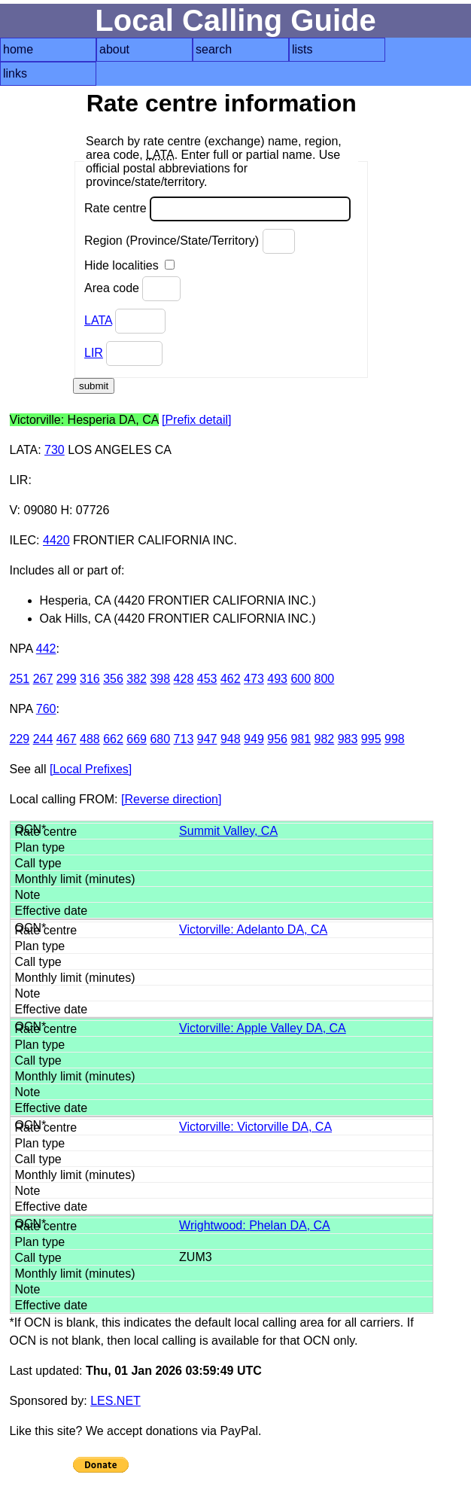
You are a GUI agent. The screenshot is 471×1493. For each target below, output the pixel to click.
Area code (132, 288)
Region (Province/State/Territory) (189, 241)
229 (20, 739)
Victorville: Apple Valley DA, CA (262, 1028)
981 (300, 739)
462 (230, 678)
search (214, 49)
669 (136, 739)
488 (90, 739)
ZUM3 (195, 1257)
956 (277, 739)
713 (184, 739)
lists (302, 49)
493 (277, 678)
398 (160, 678)
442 (46, 648)
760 (46, 708)
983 (348, 739)
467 (66, 739)
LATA (98, 320)
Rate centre (217, 209)
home (18, 49)
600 (300, 678)
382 (136, 678)
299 (66, 678)
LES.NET (115, 1400)
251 (20, 678)
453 (207, 678)
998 (394, 739)
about (114, 49)
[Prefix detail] (196, 419)
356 (113, 678)
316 (90, 678)
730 (54, 449)
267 (43, 678)
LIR (93, 352)
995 (371, 739)
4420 (56, 540)
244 (43, 739)
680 (160, 739)
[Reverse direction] (171, 799)
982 (325, 739)
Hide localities (129, 265)
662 (113, 739)
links (15, 73)
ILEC (23, 540)
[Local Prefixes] (91, 769)
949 (254, 739)
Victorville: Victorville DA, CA (255, 1126)
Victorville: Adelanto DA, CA (253, 929)
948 (230, 739)
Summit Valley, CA (228, 830)
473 (254, 678)
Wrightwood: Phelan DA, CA (254, 1225)
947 (207, 739)
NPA (21, 648)
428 (184, 678)
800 (325, 678)
